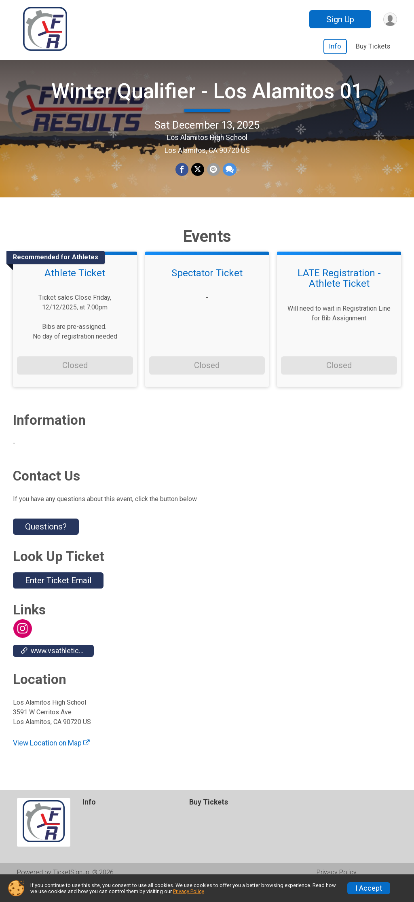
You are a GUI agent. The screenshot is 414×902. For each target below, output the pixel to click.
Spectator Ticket (207, 289)
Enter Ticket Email (58, 597)
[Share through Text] (229, 178)
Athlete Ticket (74, 289)
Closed (75, 382)
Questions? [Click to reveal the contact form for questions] (46, 543)
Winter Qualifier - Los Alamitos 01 (207, 99)
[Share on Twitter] (197, 178)
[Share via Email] (213, 178)
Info (335, 46)
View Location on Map (51, 759)
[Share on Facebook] (182, 178)
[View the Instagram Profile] (22, 645)
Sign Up (339, 19)
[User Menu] (389, 19)
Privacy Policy (188, 891)
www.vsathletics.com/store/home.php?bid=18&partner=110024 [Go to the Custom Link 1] (57, 667)
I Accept (368, 888)
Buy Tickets (373, 46)
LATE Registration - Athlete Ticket (339, 295)
